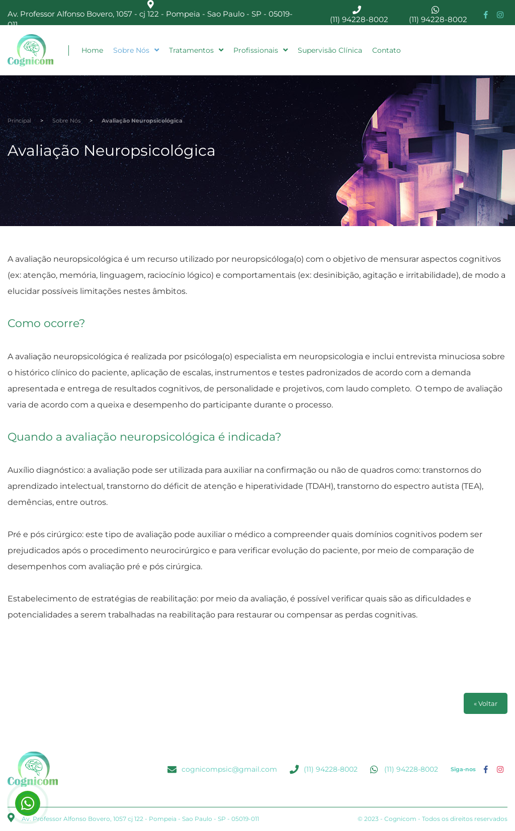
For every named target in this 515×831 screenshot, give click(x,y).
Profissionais (260, 50)
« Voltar (485, 703)
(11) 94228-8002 (359, 19)
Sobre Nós (136, 50)
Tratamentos (196, 50)
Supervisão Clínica (330, 50)
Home (92, 50)
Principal (19, 120)
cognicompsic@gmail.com (229, 769)
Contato (386, 50)
